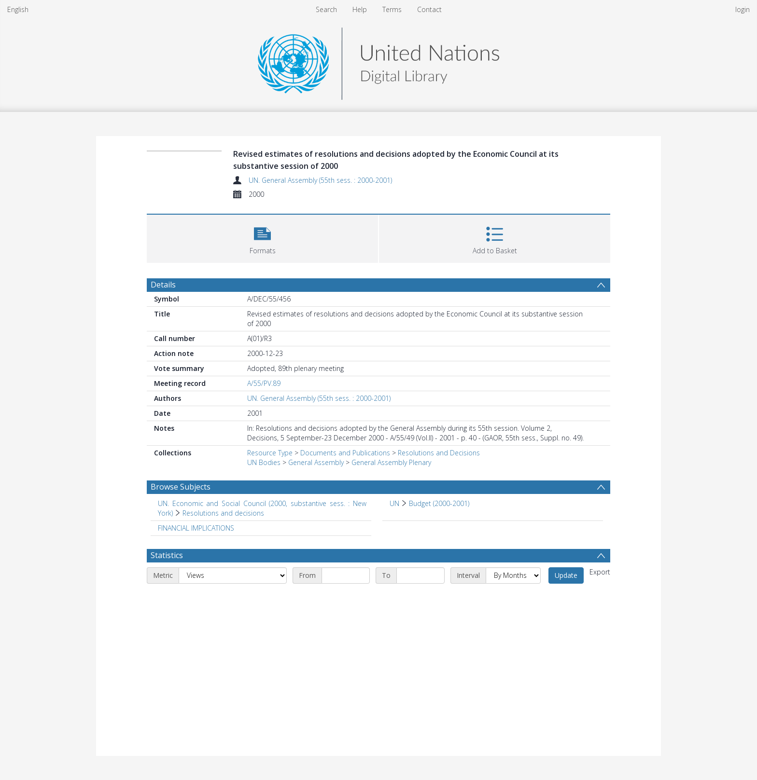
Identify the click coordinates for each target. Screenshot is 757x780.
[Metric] (233, 575)
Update (566, 575)
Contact (429, 9)
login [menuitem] (742, 9)
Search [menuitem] (326, 9)
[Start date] (346, 575)
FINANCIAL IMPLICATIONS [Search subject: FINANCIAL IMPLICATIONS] (196, 528)
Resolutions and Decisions (439, 452)
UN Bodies (263, 462)
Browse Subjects (180, 486)
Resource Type (270, 452)
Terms (392, 9)
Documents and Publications (345, 452)
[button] (262, 237)
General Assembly (316, 462)
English (17, 9)
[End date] (420, 575)
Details (163, 284)
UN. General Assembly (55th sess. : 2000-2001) (320, 180)
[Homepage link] (378, 61)
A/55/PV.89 (263, 383)
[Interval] (513, 575)
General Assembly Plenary (391, 462)
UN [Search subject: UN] (394, 503)
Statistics (167, 555)
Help (359, 9)
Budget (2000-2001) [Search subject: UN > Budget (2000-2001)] (439, 503)
